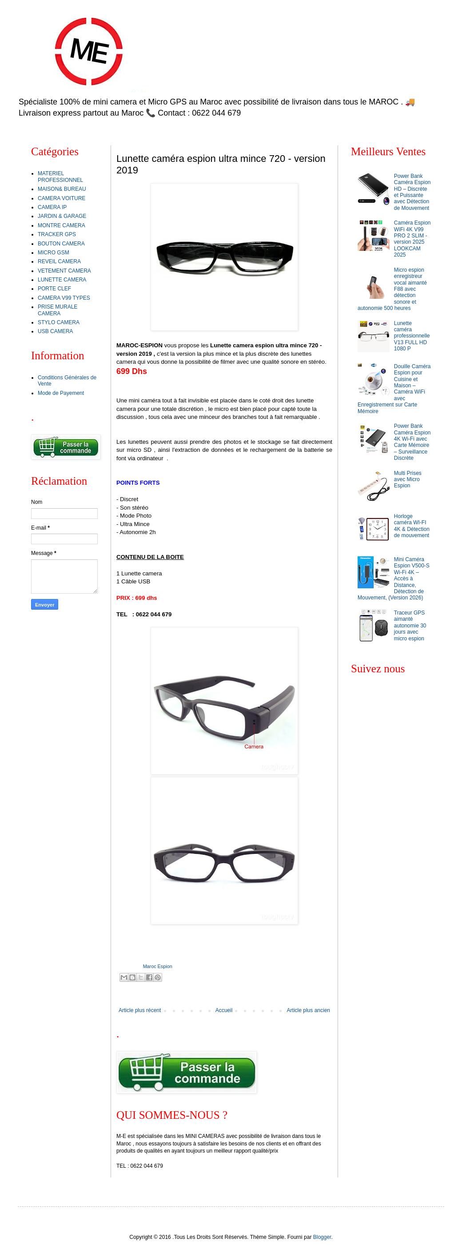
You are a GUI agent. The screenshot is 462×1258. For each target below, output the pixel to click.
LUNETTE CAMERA (62, 280)
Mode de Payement (61, 393)
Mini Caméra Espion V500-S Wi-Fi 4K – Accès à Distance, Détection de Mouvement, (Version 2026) (394, 578)
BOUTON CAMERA (61, 244)
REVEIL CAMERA (59, 261)
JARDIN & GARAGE (62, 216)
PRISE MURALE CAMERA (57, 310)
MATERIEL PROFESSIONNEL (60, 176)
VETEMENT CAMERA (64, 271)
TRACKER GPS (57, 234)
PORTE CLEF (54, 288)
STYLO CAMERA (59, 322)
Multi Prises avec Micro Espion (408, 479)
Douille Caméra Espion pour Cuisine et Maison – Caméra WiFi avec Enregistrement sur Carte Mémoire (394, 388)
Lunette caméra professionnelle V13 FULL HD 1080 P (412, 336)
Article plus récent (140, 1010)
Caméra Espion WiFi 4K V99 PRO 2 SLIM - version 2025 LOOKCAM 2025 (412, 239)
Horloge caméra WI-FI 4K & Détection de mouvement (412, 526)
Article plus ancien (308, 1010)
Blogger (322, 1237)
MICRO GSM (53, 252)
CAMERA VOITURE (61, 198)
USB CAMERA (55, 331)
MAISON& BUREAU (62, 189)
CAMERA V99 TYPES (64, 298)
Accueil (224, 1010)
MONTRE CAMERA (61, 225)
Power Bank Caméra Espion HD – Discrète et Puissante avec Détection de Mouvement (412, 192)
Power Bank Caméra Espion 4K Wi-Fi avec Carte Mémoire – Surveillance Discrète (412, 442)
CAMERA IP (52, 207)
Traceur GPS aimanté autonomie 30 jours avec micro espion (410, 626)
